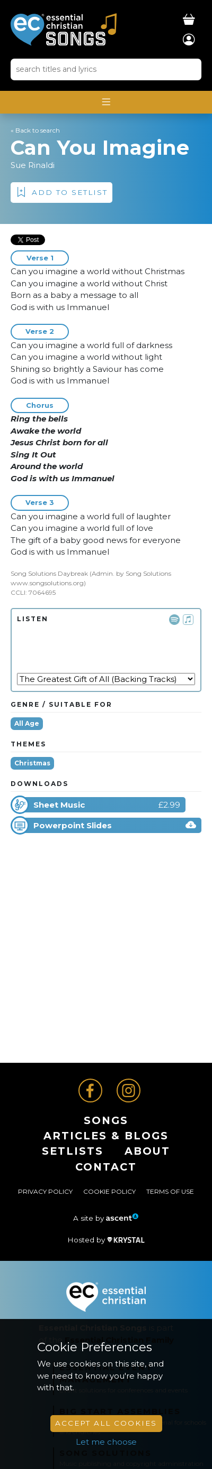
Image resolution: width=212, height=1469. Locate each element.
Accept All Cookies (106, 1423)
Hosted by (106, 1240)
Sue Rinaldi (33, 165)
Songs (106, 1120)
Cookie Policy (109, 1191)
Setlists (72, 1151)
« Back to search (35, 130)
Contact (106, 1167)
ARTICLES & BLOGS (106, 1135)
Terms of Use (170, 1191)
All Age (26, 723)
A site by (106, 1218)
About (147, 1151)
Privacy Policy (45, 1191)
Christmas (32, 763)
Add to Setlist (70, 192)
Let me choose (106, 1442)
